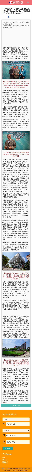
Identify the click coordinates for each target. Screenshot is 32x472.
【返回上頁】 (16, 405)
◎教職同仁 (5, 461)
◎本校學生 (5, 459)
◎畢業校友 (5, 463)
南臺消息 (16, 2)
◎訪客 (3, 457)
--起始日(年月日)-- (10, 435)
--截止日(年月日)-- (10, 442)
